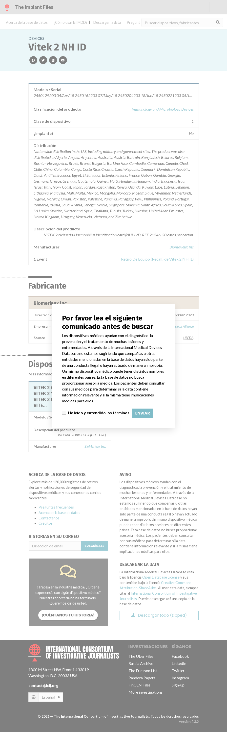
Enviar (142, 413)
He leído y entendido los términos (98, 412)
